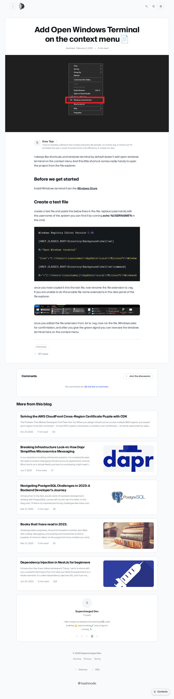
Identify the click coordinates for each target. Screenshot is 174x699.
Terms (97, 659)
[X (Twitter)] (56, 141)
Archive (77, 659)
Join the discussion (137, 376)
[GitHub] (82, 636)
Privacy (88, 659)
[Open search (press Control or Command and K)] (146, 6)
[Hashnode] (97, 636)
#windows (41, 347)
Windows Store (87, 188)
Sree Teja (48, 141)
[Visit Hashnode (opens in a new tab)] (87, 683)
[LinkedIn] (87, 636)
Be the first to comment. (97, 387)
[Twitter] (77, 636)
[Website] (92, 636)
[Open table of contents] (160, 691)
